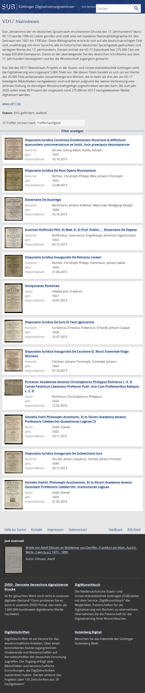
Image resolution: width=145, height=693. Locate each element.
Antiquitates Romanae (42, 286)
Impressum (55, 529)
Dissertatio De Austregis (43, 200)
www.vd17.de (11, 104)
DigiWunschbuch (87, 585)
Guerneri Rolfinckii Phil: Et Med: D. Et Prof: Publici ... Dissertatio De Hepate (81, 230)
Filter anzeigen (72, 131)
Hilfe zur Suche (15, 529)
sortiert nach (26, 123)
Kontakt (36, 529)
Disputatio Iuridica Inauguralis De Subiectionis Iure (63, 453)
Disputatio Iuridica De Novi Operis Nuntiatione (60, 170)
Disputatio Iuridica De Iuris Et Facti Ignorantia (59, 322)
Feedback (115, 529)
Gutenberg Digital (88, 632)
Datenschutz (78, 529)
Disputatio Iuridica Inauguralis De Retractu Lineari (63, 257)
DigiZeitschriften (17, 632)
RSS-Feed (133, 529)
